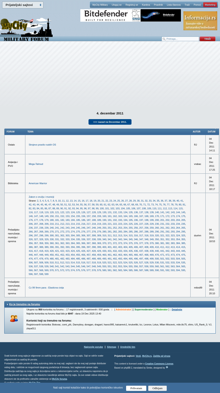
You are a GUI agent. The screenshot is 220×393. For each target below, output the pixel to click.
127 (88, 212)
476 (31, 258)
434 (125, 251)
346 (136, 239)
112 (165, 208)
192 (115, 220)
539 (46, 266)
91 (65, 208)
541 (57, 266)
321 (162, 235)
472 (167, 254)
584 (125, 270)
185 (78, 220)
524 (125, 262)
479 (46, 258)
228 (146, 224)
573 (67, 270)
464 (125, 254)
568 (41, 270)
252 (115, 227)
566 (31, 270)
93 (73, 208)
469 (152, 254)
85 (42, 208)
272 (62, 231)
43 (34, 204)
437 (141, 251)
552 (115, 266)
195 (131, 220)
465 (131, 254)
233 (173, 224)
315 (131, 235)
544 (73, 266)
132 (115, 212)
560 (157, 266)
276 (83, 231)
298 (41, 235)
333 (67, 239)
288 (146, 231)
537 (36, 266)
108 (144, 208)
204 (178, 220)
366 (83, 243)
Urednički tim (127, 347)
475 (183, 254)
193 (120, 220)
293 (173, 231)
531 (162, 262)
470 (157, 254)
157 (88, 216)
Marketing (210, 4)
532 (167, 262)
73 (152, 204)
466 (136, 254)
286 (136, 231)
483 (67, 258)
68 (132, 204)
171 (162, 216)
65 (120, 204)
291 (162, 231)
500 (157, 258)
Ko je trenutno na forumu (24, 304)
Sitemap (111, 347)
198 (146, 220)
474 (178, 254)
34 (154, 200)
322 (167, 235)
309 (99, 235)
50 (61, 204)
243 (67, 227)
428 (94, 251)
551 (110, 266)
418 (41, 251)
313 (120, 235)
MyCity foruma (59, 379)
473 (173, 254)
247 (88, 227)
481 (57, 258)
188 (94, 220)
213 (67, 224)
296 (31, 235)
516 (83, 262)
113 (170, 208)
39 (174, 200)
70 (140, 204)
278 (94, 231)
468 (146, 254)
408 (146, 247)
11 (63, 200)
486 (83, 258)
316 (136, 235)
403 (120, 247)
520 (104, 262)
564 (178, 266)
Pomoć (197, 4)
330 (52, 239)
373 (120, 243)
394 (73, 247)
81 (184, 204)
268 (41, 231)
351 (162, 239)
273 (67, 231)
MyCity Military (100, 4)
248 (94, 227)
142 (167, 212)
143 (173, 212)
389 (46, 247)
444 (178, 251)
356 (31, 243)
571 (57, 270)
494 (125, 258)
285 (131, 231)
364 (73, 243)
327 (36, 239)
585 (131, 270)
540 (52, 266)
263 (173, 227)
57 (89, 204)
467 (141, 254)
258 (146, 227)
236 (31, 227)
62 (109, 204)
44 (38, 204)
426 (83, 251)
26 (122, 200)
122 (62, 212)
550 (104, 266)
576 (83, 270)
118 (41, 212)
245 (78, 227)
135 (131, 212)
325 (183, 235)
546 (83, 266)
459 (99, 254)
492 (115, 258)
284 (125, 231)
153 (67, 216)
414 (178, 247)
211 (57, 224)
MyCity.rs (147, 356)
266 (31, 231)
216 (83, 224)
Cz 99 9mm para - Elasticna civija (46, 287)
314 (125, 235)
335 (78, 239)
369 (99, 243)
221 (110, 224)
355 (183, 239)
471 (162, 254)
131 (110, 212)
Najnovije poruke (93, 347)
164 (125, 216)
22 (106, 200)
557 (141, 266)
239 (46, 227)
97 (89, 208)
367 (88, 243)
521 (110, 262)
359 (46, 243)
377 (141, 243)
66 (125, 204)
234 (178, 224)
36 (162, 200)
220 (104, 224)
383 (173, 243)
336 (83, 239)
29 (134, 200)
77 (168, 204)
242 (62, 227)
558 (146, 266)
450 (52, 254)
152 (62, 216)
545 (78, 266)
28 (130, 200)
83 (34, 208)
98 (93, 208)
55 (81, 204)
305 (78, 235)
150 (52, 216)
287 (141, 231)
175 (183, 216)
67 (128, 204)
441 (162, 251)
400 (104, 247)
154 (73, 216)
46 (45, 204)
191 (110, 220)
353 (173, 239)
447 (36, 254)
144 (178, 212)
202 (167, 220)
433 (120, 251)
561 (162, 266)
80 (180, 204)
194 (125, 220)
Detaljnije (177, 309)
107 (139, 208)
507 (36, 262)
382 (167, 243)
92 (69, 208)
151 (57, 216)
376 (136, 243)
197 (141, 220)
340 (104, 239)
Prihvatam (136, 388)
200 (157, 220)
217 (88, 224)
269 (46, 231)
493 (120, 258)
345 (131, 239)
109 (149, 208)
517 (88, 262)
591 (162, 270)
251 (110, 227)
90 (61, 208)
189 (99, 220)
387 (36, 247)
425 (78, 251)
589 (152, 270)
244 (73, 227)
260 (157, 227)
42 (30, 204)
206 (31, 224)
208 (41, 224)
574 (73, 270)
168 (146, 216)
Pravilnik (158, 4)
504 (178, 258)
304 (73, 235)
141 (162, 212)
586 (136, 270)
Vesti (138, 356)
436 (136, 251)
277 (88, 231)
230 (157, 224)
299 (46, 235)
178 (41, 220)
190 (104, 220)
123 (67, 212)
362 (62, 243)
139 (152, 212)
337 (88, 239)
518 (94, 262)
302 (62, 235)
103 (117, 208)
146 (31, 216)
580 (104, 270)
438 (146, 251)
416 (31, 251)
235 (183, 224)
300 (52, 235)
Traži (187, 4)
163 (120, 216)
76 (164, 204)
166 (136, 216)
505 (183, 258)
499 (152, 258)
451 (57, 254)
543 (67, 266)
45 (42, 204)
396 (83, 247)
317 (141, 235)
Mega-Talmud (36, 164)
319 (152, 235)
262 (167, 227)
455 (78, 254)
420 (52, 251)
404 (125, 247)
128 (94, 212)
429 (99, 251)
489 (99, 258)
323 (173, 235)
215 (78, 224)
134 (125, 212)
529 (152, 262)
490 (104, 258)
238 (41, 227)
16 (83, 200)
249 (99, 227)
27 (126, 200)
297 (36, 235)
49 (57, 204)
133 (120, 212)
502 (167, 258)
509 (46, 262)
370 (104, 243)
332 (62, 239)
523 (120, 262)
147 (36, 216)
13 (71, 200)
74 (156, 204)
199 (152, 220)
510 (52, 262)
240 (52, 227)
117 (36, 212)
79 (176, 204)
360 (52, 243)
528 (146, 262)
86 (45, 208)
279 (99, 231)
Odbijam (158, 388)
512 (62, 262)
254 (125, 227)
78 (172, 204)
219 (99, 224)
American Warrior (38, 183)
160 (104, 216)
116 (31, 212)
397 (88, 247)
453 (67, 254)
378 (146, 243)
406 (136, 247)
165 (131, 216)
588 (146, 270)
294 (178, 231)
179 (46, 220)
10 (59, 200)
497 (141, 258)
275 (78, 231)
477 (36, 258)
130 (104, 212)
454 (73, 254)
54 (77, 204)
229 (152, 224)
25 (118, 200)
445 (183, 251)
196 (136, 220)
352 (167, 239)
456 (83, 254)
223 (120, 224)
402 (115, 247)
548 (94, 266)
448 (41, 254)
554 (125, 266)
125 (78, 212)
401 (110, 247)
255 (131, 227)
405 (131, 247)
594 (178, 270)
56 (85, 204)
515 (78, 262)
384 (178, 243)
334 (73, 239)
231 (162, 224)
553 (120, 266)
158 (94, 216)
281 (110, 231)
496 (136, 258)
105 (128, 208)
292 (167, 231)
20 (99, 200)
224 (125, 224)
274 (73, 231)
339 (99, 239)
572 (62, 270)
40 (177, 200)
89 (57, 208)
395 (78, 247)
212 (62, 224)
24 (114, 200)
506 (31, 262)
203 (173, 220)
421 (57, 251)
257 (141, 227)
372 (115, 243)
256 (136, 227)
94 (77, 208)
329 (46, 239)
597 (36, 274)
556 (136, 266)
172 (167, 216)
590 (157, 270)
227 (141, 224)
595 (183, 270)
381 (162, 243)
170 (157, 216)
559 (152, 266)
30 (138, 200)
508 (41, 262)
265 (183, 227)
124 (73, 212)
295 (183, 231)
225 (131, 224)
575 (78, 270)
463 (120, 254)
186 (83, 220)
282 (115, 231)
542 (62, 266)
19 (95, 200)
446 (31, 254)
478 (41, 258)
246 (83, 227)
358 (41, 243)
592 (167, 270)
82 (30, 208)
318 (146, 235)
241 (57, 227)
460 (104, 254)
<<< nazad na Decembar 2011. (110, 122)
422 (62, 251)
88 (53, 208)
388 (41, 247)
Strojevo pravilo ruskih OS (42, 144)
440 (157, 251)
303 (67, 235)
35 (158, 200)
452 (62, 254)
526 (136, 262)
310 (104, 235)
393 (67, 247)
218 (94, 224)
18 (91, 200)
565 (183, 266)
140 (157, 212)
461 (110, 254)
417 (36, 251)
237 (36, 227)
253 (120, 227)
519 (99, 262)
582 (115, 270)
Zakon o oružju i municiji (41, 197)
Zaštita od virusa (161, 356)
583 (120, 270)
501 (162, 258)
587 (141, 270)
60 (101, 204)
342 (115, 239)
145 (183, 212)
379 (152, 243)
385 (183, 243)
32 (146, 200)
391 (57, 247)
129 (99, 212)
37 (166, 200)
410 (157, 247)
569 (46, 270)
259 (152, 227)
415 (183, 247)
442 (167, 251)
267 (36, 231)
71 (144, 204)
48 (53, 204)
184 (73, 220)
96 (85, 208)
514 (73, 262)
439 (152, 251)
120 (52, 212)
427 (88, 251)
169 (152, 216)
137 (141, 212)
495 (131, 258)
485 (78, 258)
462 (115, 254)
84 (38, 208)
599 (46, 274)
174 (178, 216)
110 (154, 208)
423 (67, 251)
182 (62, 220)
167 (141, 216)
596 (31, 274)
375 (131, 243)
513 (67, 262)
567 (36, 270)
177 (36, 220)
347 (141, 239)
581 (110, 270)
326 (31, 239)
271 (57, 231)
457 (88, 254)
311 (110, 235)
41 (181, 200)
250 (104, 227)
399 (99, 247)
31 (142, 200)
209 (46, 224)
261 (162, 227)
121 (57, 212)
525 (131, 262)
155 (78, 216)
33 (150, 200)
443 (173, 251)
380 (157, 243)
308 (94, 235)
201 (162, 220)
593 (173, 270)
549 (99, 266)
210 (52, 224)
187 (88, 220)
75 (160, 204)
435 (131, 251)
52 (69, 204)
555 (131, 266)
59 (97, 204)
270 (52, 231)
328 (41, 239)
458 (94, 254)
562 (167, 266)
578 (94, 270)
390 (52, 247)
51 (65, 204)
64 (117, 204)
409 (152, 247)
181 (57, 220)
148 (41, 216)
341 (110, 239)
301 (57, 235)
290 (157, 231)
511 (57, 262)
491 (110, 258)
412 (167, 247)
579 (99, 270)
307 (88, 235)
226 (136, 224)
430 (104, 251)
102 (112, 208)
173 (173, 216)
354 (178, 239)
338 (94, 239)
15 (79, 200)
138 (146, 212)
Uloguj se (117, 4)
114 (175, 208)
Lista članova (173, 4)
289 (152, 231)
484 (73, 258)
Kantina (146, 4)
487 (88, 258)
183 (67, 220)
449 (46, 254)
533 (173, 262)
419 (46, 251)
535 (183, 262)
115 (181, 208)
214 (73, 224)
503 (173, 258)
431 (110, 251)
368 (94, 243)
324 (178, 235)
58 (93, 204)
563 (173, 266)
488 (94, 258)
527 (141, 262)
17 (87, 200)
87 (50, 208)
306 (83, 235)
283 (120, 231)
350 (157, 239)
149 (46, 216)
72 (148, 204)
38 (170, 200)
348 (146, 239)
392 (62, 247)
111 (160, 208)
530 (157, 262)
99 (97, 208)
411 (162, 247)
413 (173, 247)
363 (67, 243)
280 (104, 231)
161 (110, 216)
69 (136, 204)
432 (115, 251)
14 (75, 200)
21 (102, 200)
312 (115, 235)
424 (73, 251)
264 (178, 227)
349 (152, 239)
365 (78, 243)
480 (52, 258)
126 (83, 212)
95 (81, 208)
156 (83, 216)
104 (123, 208)
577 (88, 270)
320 (157, 235)
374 (125, 243)
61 (105, 204)
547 (88, 266)
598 (41, 274)
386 (31, 247)
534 (178, 262)
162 (115, 216)
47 (50, 204)
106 (133, 208)
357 (36, 243)
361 (57, 243)
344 (125, 239)
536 (31, 266)
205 (183, 220)
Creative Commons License (159, 364)
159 (99, 216)
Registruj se (131, 4)
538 (41, 266)
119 (46, 212)
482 (62, 258)
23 (110, 200)
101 (107, 208)
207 (36, 224)
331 (57, 239)
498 (146, 258)
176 (31, 220)
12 (67, 200)
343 (120, 239)
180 (52, 220)
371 (110, 243)
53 (73, 204)
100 (102, 208)
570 (52, 270)
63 (113, 204)
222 (115, 224)
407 (141, 247)
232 (167, 224)
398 (94, 247)
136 (136, 212)
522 (115, 262)
